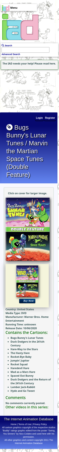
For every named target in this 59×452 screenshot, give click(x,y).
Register (50, 118)
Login (39, 118)
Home (14, 424)
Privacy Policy (40, 424)
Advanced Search (11, 54)
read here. (49, 63)
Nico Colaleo (25, 433)
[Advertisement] (19, 90)
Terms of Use (24, 424)
